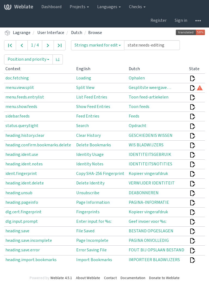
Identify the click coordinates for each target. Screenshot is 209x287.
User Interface (50, 33)
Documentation (133, 278)
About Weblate (88, 278)
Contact (110, 278)
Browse (95, 33)
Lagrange (21, 33)
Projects (79, 7)
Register (158, 20)
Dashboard (51, 7)
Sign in (181, 20)
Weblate (18, 7)
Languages (109, 7)
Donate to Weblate (164, 278)
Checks (137, 7)
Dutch (76, 33)
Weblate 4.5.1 (61, 278)
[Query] (152, 45)
